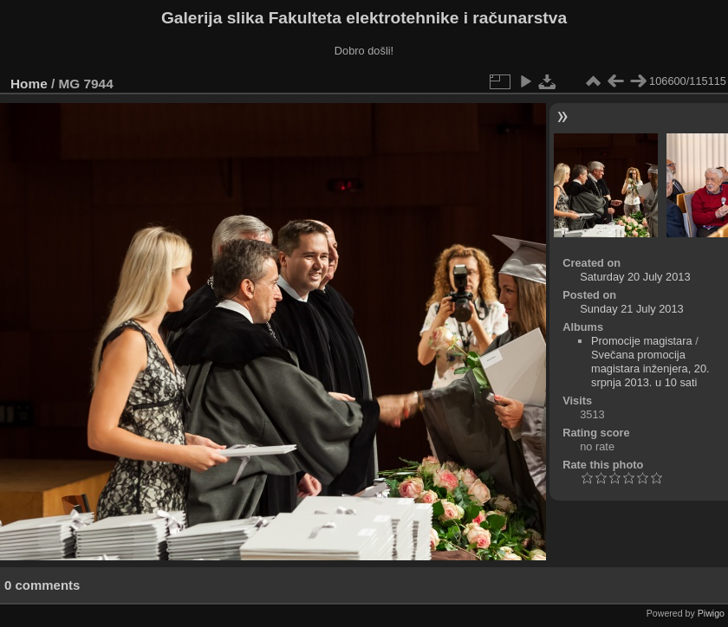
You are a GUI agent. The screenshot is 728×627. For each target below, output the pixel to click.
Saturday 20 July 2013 (635, 276)
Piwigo (711, 613)
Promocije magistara (641, 340)
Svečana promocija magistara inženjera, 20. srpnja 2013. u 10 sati (650, 368)
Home (29, 83)
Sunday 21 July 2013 (632, 308)
